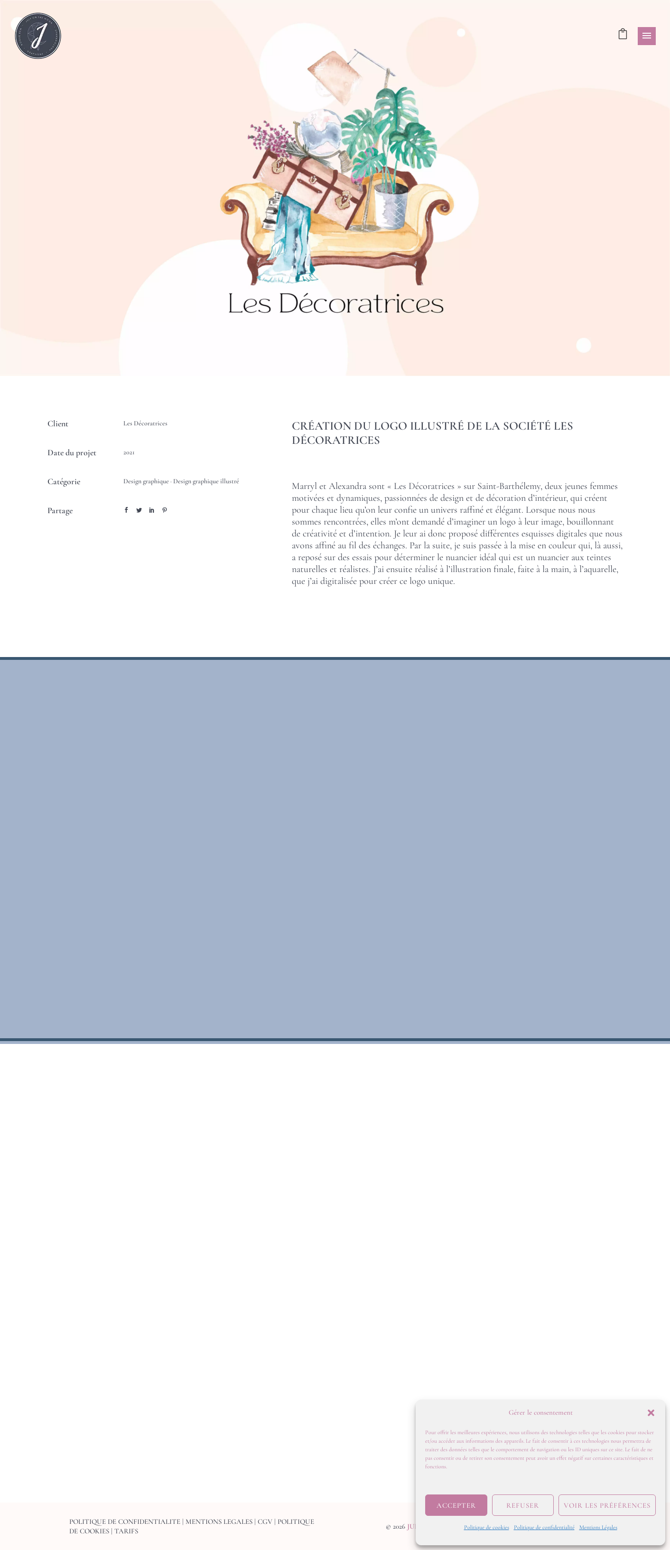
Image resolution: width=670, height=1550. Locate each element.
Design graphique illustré (206, 481)
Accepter (456, 1505)
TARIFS (126, 1531)
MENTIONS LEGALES (219, 1521)
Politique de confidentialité (544, 1527)
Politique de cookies (486, 1527)
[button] (651, 1413)
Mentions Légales (598, 1527)
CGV (265, 1521)
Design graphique (146, 481)
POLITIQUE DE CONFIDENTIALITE (124, 1521)
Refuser (522, 1505)
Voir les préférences (607, 1505)
